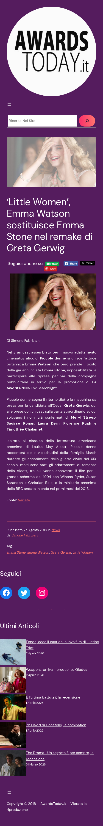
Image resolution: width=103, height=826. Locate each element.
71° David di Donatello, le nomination (56, 725)
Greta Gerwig (61, 552)
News (56, 530)
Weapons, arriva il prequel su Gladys (56, 669)
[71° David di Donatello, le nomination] (13, 736)
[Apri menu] (9, 104)
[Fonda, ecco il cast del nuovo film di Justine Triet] (13, 653)
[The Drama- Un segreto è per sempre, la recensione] (13, 764)
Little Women (83, 552)
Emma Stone (16, 552)
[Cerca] (87, 121)
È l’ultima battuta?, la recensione (53, 697)
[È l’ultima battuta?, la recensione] (13, 708)
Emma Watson (38, 552)
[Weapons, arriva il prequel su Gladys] (13, 680)
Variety (24, 500)
